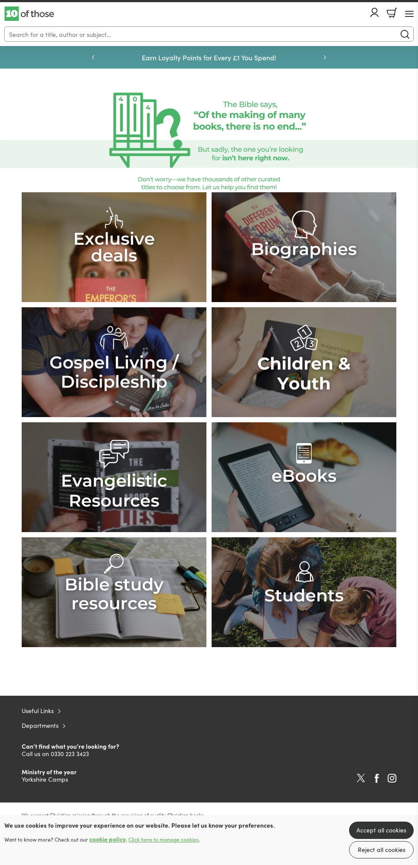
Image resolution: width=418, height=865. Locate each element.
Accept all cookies (381, 830)
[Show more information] (209, 141)
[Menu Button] (409, 14)
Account (374, 12)
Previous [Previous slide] (93, 57)
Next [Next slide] (324, 57)
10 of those (29, 14)
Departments (40, 725)
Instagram (392, 778)
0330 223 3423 (70, 753)
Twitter (361, 778)
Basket (392, 13)
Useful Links (38, 710)
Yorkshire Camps (45, 779)
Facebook (377, 778)
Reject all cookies (381, 849)
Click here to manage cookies (163, 839)
